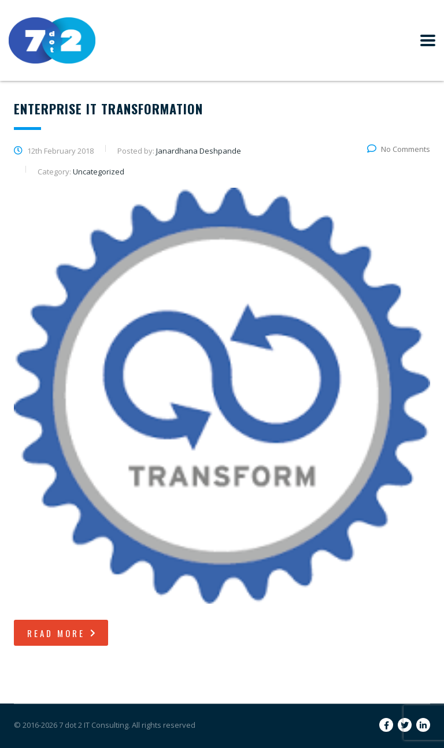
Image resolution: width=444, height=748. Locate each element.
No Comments (398, 149)
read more (62, 633)
